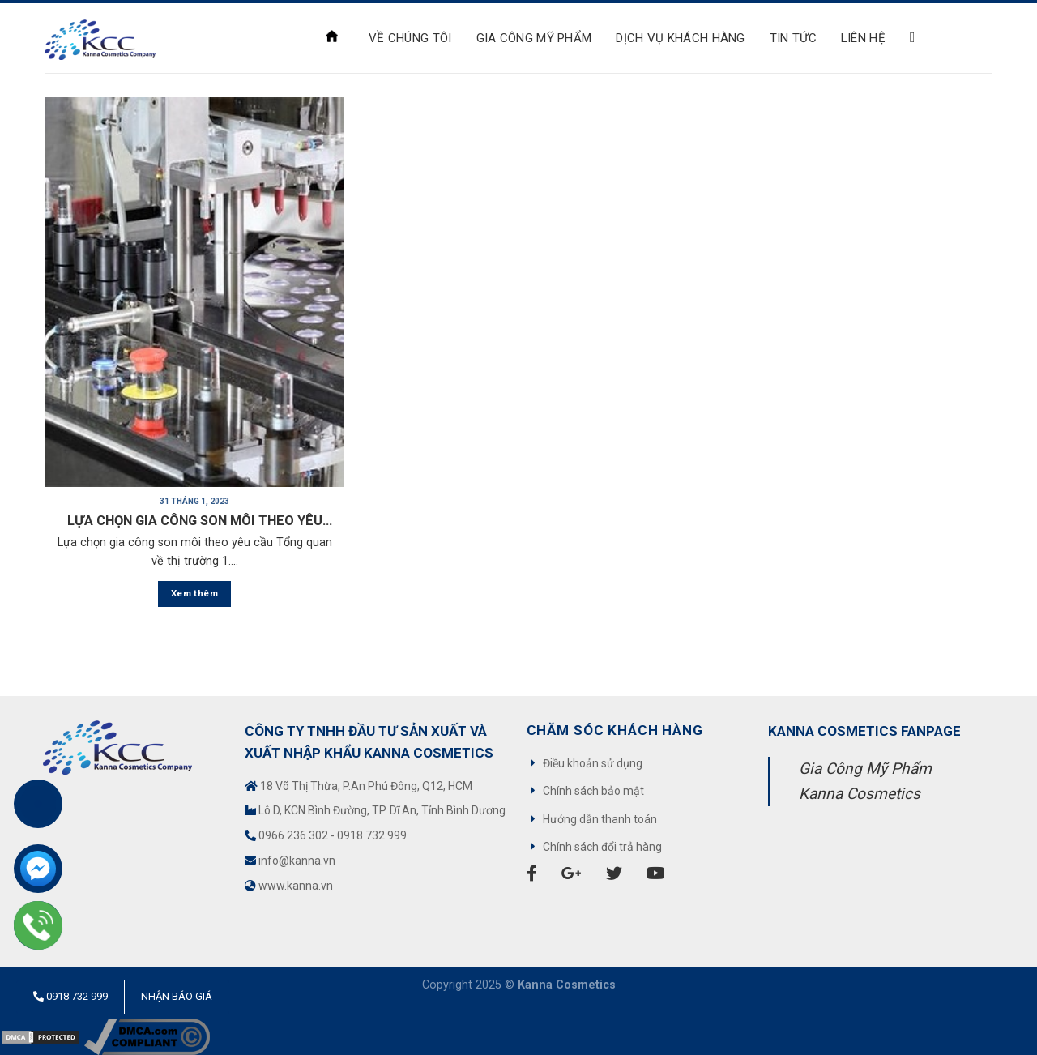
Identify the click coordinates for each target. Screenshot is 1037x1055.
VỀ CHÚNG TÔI (410, 38)
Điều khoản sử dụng (592, 763)
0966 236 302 (293, 835)
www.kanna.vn (295, 885)
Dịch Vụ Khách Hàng (680, 38)
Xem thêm (194, 593)
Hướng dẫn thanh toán (600, 819)
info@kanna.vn (296, 860)
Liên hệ (863, 38)
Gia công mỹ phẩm (534, 38)
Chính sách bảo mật (593, 790)
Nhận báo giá (176, 996)
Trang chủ (332, 36)
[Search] (917, 38)
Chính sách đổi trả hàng (602, 846)
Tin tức (793, 38)
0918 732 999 (372, 835)
